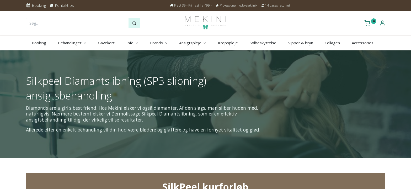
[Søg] (134, 23)
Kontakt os (61, 5)
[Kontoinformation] (382, 23)
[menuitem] (39, 43)
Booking (36, 5)
